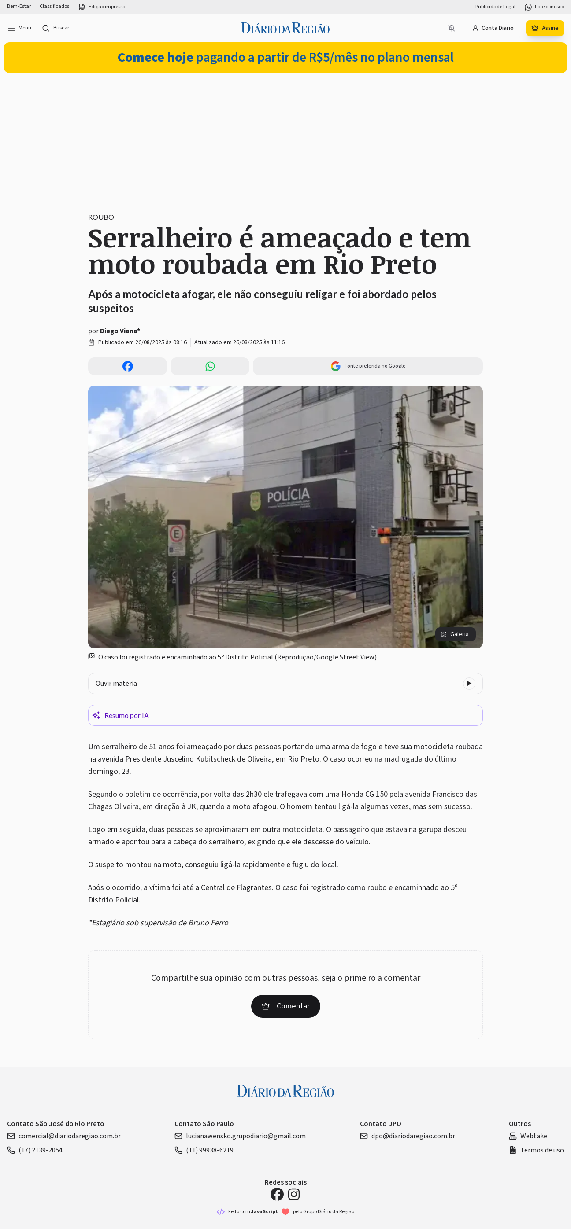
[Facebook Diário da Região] (277, 1194)
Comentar (286, 1006)
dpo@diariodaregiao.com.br (407, 1136)
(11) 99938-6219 (204, 1150)
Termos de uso (536, 1150)
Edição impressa (102, 7)
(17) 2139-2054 (35, 1150)
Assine (545, 28)
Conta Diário (493, 28)
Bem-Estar (19, 6)
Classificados (54, 6)
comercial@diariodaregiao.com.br (64, 1136)
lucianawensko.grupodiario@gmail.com (240, 1136)
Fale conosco (544, 7)
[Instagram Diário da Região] (293, 1194)
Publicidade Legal (495, 7)
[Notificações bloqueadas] (452, 28)
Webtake (528, 1136)
